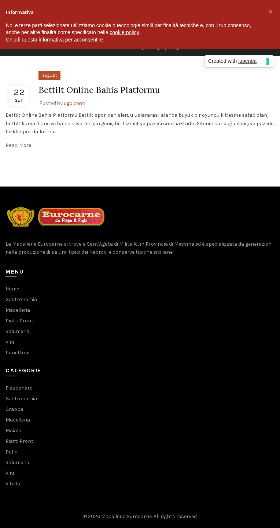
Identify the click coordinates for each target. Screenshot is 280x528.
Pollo (11, 452)
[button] (270, 12)
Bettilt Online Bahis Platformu (101, 89)
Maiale (13, 430)
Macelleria (17, 310)
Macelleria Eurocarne (126, 516)
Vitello (12, 484)
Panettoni (17, 353)
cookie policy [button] (124, 32)
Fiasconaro (19, 388)
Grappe (14, 409)
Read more (18, 145)
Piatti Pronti (19, 321)
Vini (9, 342)
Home (12, 289)
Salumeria (17, 331)
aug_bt (49, 75)
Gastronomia (21, 299)
